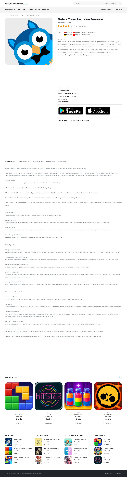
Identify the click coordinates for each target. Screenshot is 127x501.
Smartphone (69, 97)
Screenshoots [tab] (24, 162)
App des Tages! (106, 11)
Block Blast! (19, 440)
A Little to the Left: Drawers (53, 465)
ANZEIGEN (19, 449)
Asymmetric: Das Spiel (81, 474)
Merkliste (45, 11)
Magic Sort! (78, 440)
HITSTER (48, 440)
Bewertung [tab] (52, 162)
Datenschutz (108, 499)
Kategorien (21, 11)
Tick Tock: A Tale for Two (52, 474)
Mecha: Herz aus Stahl (81, 483)
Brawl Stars (108, 440)
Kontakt (119, 11)
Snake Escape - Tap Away (22, 483)
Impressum (118, 499)
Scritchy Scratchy (101, 474)
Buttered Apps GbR (65, 24)
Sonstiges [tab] (63, 162)
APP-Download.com (22, 499)
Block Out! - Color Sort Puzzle (23, 474)
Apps (10, 16)
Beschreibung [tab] (10, 162)
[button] (119, 402)
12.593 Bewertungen (81, 28)
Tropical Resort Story (81, 465)
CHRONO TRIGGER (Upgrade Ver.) (55, 483)
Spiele (31, 11)
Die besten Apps (10, 11)
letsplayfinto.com (70, 94)
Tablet (76, 97)
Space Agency (18, 465)
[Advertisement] (90, 72)
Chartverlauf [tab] (38, 162)
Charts (37, 11)
